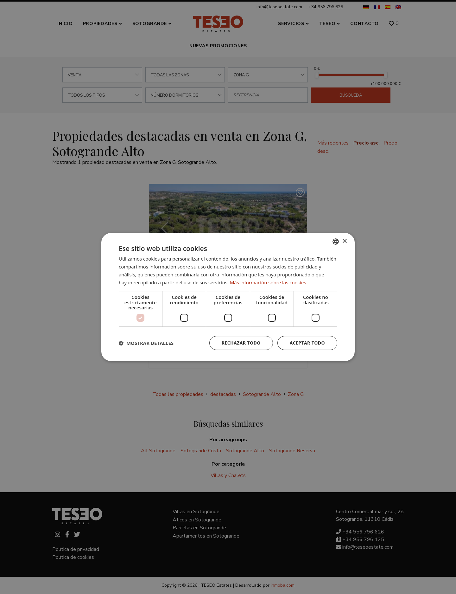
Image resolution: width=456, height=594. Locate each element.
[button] (146, 343)
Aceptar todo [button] (307, 343)
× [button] (344, 241)
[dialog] (228, 297)
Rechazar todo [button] (241, 343)
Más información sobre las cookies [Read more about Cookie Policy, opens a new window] (268, 282)
